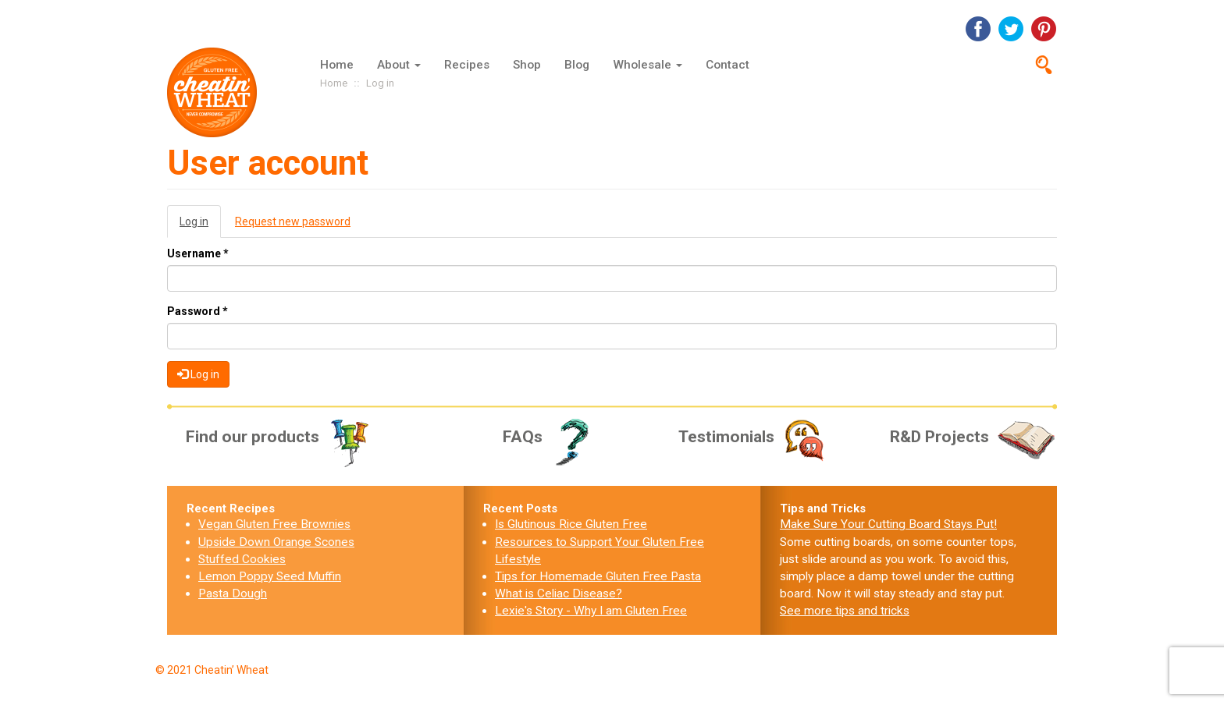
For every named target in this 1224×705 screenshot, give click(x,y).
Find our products (279, 436)
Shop (527, 65)
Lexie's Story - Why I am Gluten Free (591, 611)
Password (197, 311)
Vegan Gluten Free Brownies (274, 524)
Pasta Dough (232, 593)
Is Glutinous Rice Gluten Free (571, 524)
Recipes (466, 65)
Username (198, 253)
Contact (727, 65)
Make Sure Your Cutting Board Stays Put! (888, 524)
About (399, 65)
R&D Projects (973, 436)
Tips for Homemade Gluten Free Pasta (598, 576)
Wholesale (647, 65)
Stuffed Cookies (242, 559)
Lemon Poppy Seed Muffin (269, 576)
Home (337, 65)
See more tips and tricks (844, 611)
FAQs (551, 436)
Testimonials (753, 436)
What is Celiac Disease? (558, 593)
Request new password (292, 221)
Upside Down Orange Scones (276, 542)
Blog (576, 65)
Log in (200, 226)
